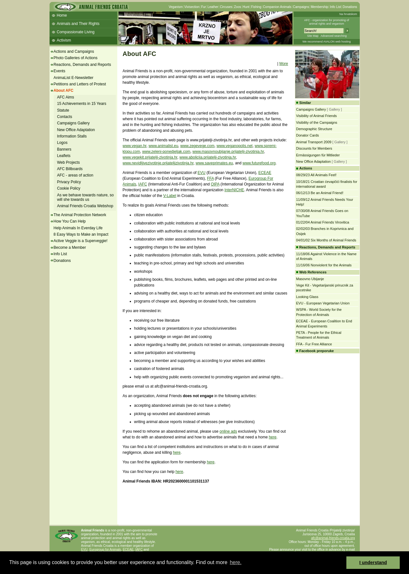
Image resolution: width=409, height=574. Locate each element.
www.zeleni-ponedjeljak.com (166, 151)
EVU (201, 172)
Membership (319, 7)
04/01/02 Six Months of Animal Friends (326, 240)
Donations (350, 7)
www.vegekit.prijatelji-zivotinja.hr (150, 157)
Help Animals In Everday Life (78, 228)
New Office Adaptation (76, 130)
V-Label (169, 195)
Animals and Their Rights (78, 23)
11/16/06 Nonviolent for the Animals (324, 265)
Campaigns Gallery (73, 123)
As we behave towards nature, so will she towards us (85, 197)
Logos (62, 142)
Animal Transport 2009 (314, 142)
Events (60, 71)
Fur (203, 7)
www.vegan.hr (135, 146)
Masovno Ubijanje (310, 279)
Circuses (226, 7)
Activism (64, 40)
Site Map (313, 35)
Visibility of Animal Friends (316, 116)
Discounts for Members (314, 148)
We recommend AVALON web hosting (326, 41)
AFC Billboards (70, 169)
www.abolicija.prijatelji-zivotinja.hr (208, 157)
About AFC (63, 90)
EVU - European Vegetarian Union (323, 303)
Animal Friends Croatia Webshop (85, 206)
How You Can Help (70, 221)
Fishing (256, 7)
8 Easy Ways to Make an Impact (81, 234)
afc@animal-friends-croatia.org (333, 538)
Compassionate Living (76, 32)
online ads (228, 431)
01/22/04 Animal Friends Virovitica (322, 222)
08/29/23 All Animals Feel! (316, 175)
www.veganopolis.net (235, 146)
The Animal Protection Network (80, 215)
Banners (64, 149)
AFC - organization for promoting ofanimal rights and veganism (326, 22)
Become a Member (70, 247)
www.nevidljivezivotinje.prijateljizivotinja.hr (158, 163)
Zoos (237, 7)
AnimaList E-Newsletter (74, 77)
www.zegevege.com (197, 146)
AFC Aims (65, 97)
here (272, 437)
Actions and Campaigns (74, 51)
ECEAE (264, 172)
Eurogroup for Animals (105, 549)
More (283, 63)
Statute (63, 110)
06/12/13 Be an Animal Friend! (319, 193)
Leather (212, 7)
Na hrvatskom (348, 14)
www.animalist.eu (163, 146)
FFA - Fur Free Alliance (314, 344)
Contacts (64, 116)
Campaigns (301, 7)
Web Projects (68, 162)
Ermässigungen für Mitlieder (318, 155)
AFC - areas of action (75, 175)
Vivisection (192, 7)
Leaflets (64, 155)
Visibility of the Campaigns (316, 122)
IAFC (142, 184)
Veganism (176, 7)
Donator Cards (307, 135)
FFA (210, 178)
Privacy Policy (69, 182)
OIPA (215, 184)
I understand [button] (373, 562)
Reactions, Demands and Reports (82, 64)
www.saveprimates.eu (214, 163)
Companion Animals (277, 7)
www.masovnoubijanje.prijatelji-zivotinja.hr (228, 151)
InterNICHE (234, 190)
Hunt (246, 7)
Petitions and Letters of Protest (80, 84)
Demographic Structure (314, 129)
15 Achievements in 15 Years (81, 103)
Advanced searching (333, 35)
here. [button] (235, 562)
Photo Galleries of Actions (75, 58)
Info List (335, 7)
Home (62, 15)
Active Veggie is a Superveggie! (81, 241)
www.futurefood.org (259, 163)
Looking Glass (307, 297)
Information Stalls (72, 136)
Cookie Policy (69, 188)
